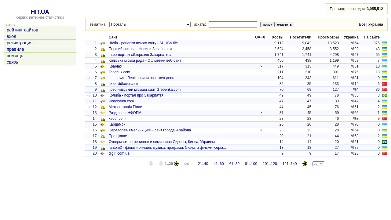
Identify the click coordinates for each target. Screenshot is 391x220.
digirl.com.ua (119, 153)
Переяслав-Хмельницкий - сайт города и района (150, 130)
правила (15, 49)
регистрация (20, 42)
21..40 (203, 164)
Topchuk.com (119, 72)
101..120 (270, 164)
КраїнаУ (115, 66)
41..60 (219, 164)
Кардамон (117, 124)
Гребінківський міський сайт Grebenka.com (145, 89)
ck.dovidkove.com (123, 84)
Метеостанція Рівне (125, 107)
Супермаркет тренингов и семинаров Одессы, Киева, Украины (162, 142)
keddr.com (117, 118)
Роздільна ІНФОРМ (125, 113)
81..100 (251, 164)
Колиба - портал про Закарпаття (136, 95)
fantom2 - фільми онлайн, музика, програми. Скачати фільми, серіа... (167, 147)
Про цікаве (118, 136)
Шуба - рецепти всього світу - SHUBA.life (143, 43)
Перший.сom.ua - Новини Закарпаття (140, 49)
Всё (362, 24)
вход (11, 36)
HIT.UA (40, 12)
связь (12, 62)
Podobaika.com (121, 101)
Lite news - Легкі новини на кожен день (141, 78)
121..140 (290, 164)
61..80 (234, 164)
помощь (15, 55)
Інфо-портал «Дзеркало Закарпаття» (140, 55)
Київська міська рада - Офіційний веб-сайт (145, 60)
